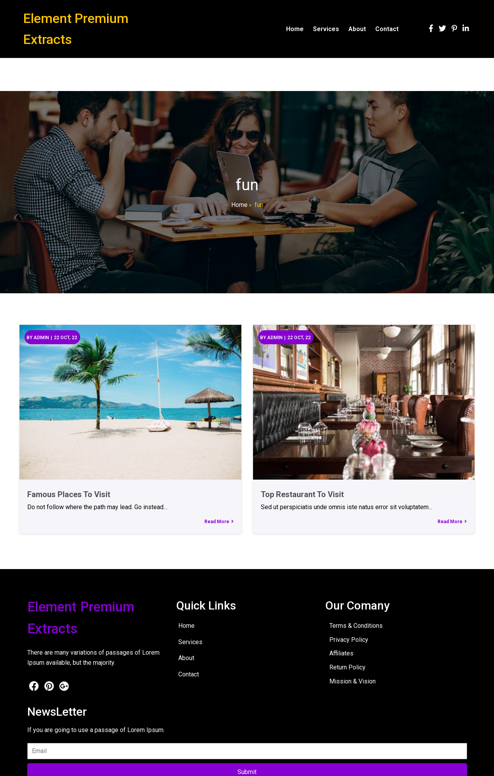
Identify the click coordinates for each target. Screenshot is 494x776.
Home (239, 204)
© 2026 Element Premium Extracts (70, 764)
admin (41, 337)
